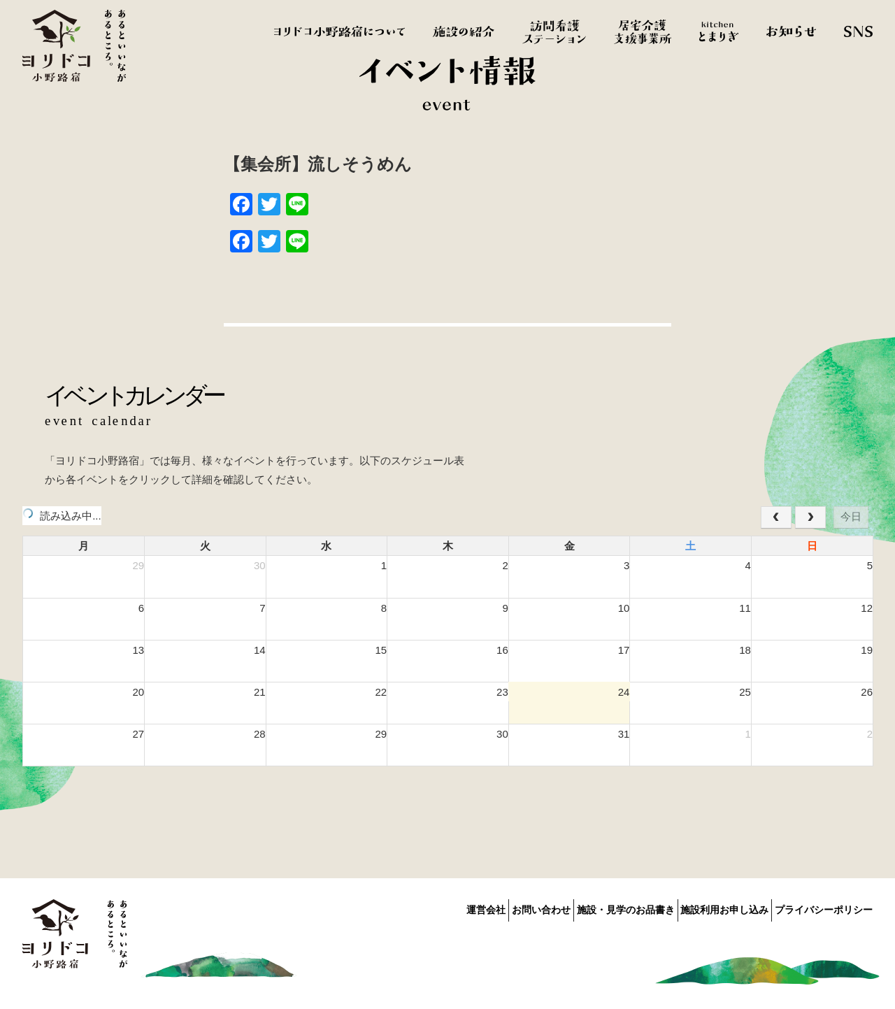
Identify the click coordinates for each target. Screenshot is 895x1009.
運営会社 (423, 908)
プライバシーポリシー (824, 908)
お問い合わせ (494, 908)
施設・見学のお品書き (594, 908)
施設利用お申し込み (709, 908)
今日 (850, 516)
